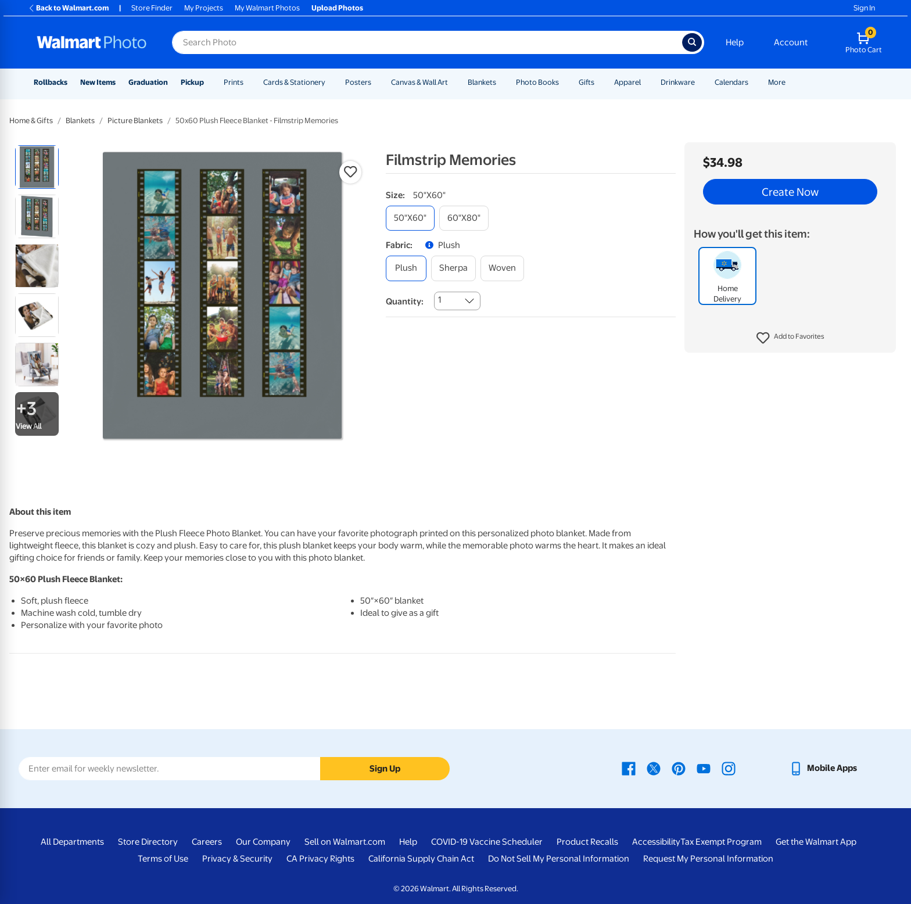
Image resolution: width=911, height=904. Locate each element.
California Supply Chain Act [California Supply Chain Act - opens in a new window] (421, 858)
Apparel (627, 82)
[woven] (502, 268)
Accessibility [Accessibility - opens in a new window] (656, 842)
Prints (233, 82)
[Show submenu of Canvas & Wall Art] (453, 82)
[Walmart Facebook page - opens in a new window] (629, 768)
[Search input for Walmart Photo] (427, 42)
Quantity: (405, 301)
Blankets (482, 82)
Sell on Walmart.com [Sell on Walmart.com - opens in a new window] (344, 842)
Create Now (790, 191)
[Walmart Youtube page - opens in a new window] (704, 768)
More (777, 82)
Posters (358, 82)
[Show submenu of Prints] (248, 82)
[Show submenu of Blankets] (501, 82)
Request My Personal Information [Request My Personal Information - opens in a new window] (708, 858)
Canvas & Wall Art (419, 82)
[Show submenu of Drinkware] (700, 82)
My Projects (203, 7)
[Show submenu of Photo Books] (564, 82)
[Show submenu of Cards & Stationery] (330, 82)
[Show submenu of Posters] (376, 82)
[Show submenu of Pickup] (209, 82)
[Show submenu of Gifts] (599, 82)
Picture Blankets (135, 120)
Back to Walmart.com (68, 7)
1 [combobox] (439, 300)
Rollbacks (50, 82)
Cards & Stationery (294, 82)
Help (735, 42)
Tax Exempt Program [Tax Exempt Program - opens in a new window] (721, 842)
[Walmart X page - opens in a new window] (654, 768)
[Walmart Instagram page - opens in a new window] (729, 768)
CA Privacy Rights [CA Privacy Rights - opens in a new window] (320, 858)
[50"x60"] (410, 218)
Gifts (586, 82)
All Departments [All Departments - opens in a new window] (72, 842)
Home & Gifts (31, 120)
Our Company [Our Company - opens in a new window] (263, 842)
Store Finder (152, 7)
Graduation (148, 82)
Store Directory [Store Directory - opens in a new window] (148, 842)
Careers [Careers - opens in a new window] (207, 842)
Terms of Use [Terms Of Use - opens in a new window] (163, 858)
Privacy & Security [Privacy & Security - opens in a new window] (237, 858)
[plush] (406, 268)
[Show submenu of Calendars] (753, 82)
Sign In (864, 7)
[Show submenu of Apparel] (646, 82)
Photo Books (537, 82)
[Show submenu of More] (790, 82)
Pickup (192, 82)
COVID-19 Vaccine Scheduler (487, 842)
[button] (790, 338)
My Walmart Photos (267, 7)
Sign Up (385, 768)
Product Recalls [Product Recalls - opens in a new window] (587, 842)
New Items (98, 82)
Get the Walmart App (816, 842)
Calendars (731, 82)
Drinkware (678, 82)
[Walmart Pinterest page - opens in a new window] (679, 768)
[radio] (37, 167)
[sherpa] (453, 268)
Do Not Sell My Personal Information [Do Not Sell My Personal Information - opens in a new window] (558, 858)
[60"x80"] (464, 218)
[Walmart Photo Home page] (91, 42)
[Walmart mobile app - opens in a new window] (823, 768)
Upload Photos (337, 7)
